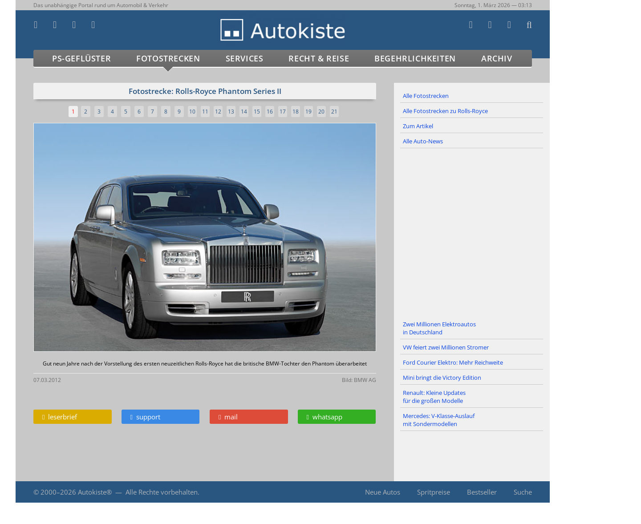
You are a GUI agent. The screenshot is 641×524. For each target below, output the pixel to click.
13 (231, 111)
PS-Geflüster (81, 58)
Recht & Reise (318, 58)
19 (308, 111)
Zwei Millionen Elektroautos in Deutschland (439, 328)
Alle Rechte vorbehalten (162, 491)
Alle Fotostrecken (426, 96)
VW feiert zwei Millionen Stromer (446, 347)
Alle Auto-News (423, 141)
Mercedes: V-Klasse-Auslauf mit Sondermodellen (439, 420)
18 (295, 111)
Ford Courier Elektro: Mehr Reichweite (453, 362)
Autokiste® (95, 491)
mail (228, 416)
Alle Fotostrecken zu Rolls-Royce (445, 111)
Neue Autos (382, 491)
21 (334, 111)
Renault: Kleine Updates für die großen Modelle (434, 397)
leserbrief (59, 416)
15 (257, 111)
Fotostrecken (168, 58)
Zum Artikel (418, 126)
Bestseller (482, 491)
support (145, 416)
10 (192, 111)
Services (245, 58)
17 (283, 111)
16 (270, 111)
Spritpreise (433, 491)
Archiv (496, 58)
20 (321, 111)
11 (205, 111)
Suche (523, 491)
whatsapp (324, 416)
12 (218, 111)
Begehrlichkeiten (415, 58)
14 (244, 111)
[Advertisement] (472, 233)
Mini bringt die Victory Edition (442, 378)
